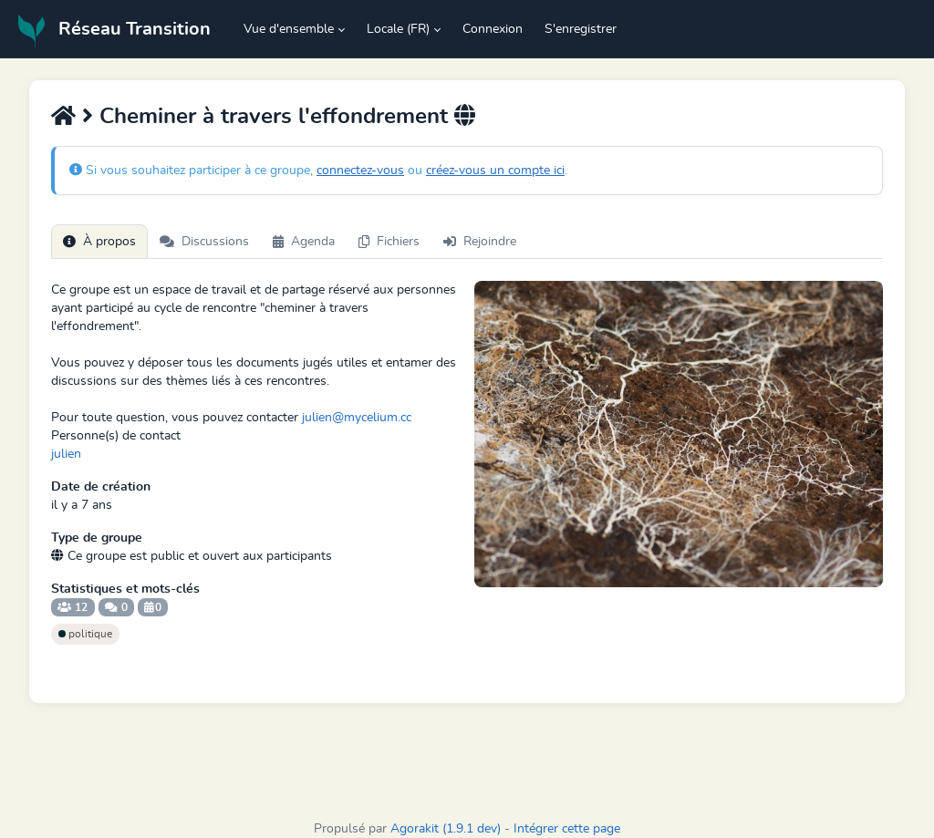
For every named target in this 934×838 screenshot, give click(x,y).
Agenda (304, 241)
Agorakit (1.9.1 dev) (445, 828)
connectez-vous (360, 170)
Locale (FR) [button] (398, 29)
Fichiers (389, 241)
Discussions (204, 241)
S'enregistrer (581, 29)
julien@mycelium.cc (356, 417)
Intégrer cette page (567, 828)
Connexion (492, 29)
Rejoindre (479, 241)
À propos (99, 241)
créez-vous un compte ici (495, 170)
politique (85, 633)
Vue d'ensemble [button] (289, 29)
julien (66, 454)
